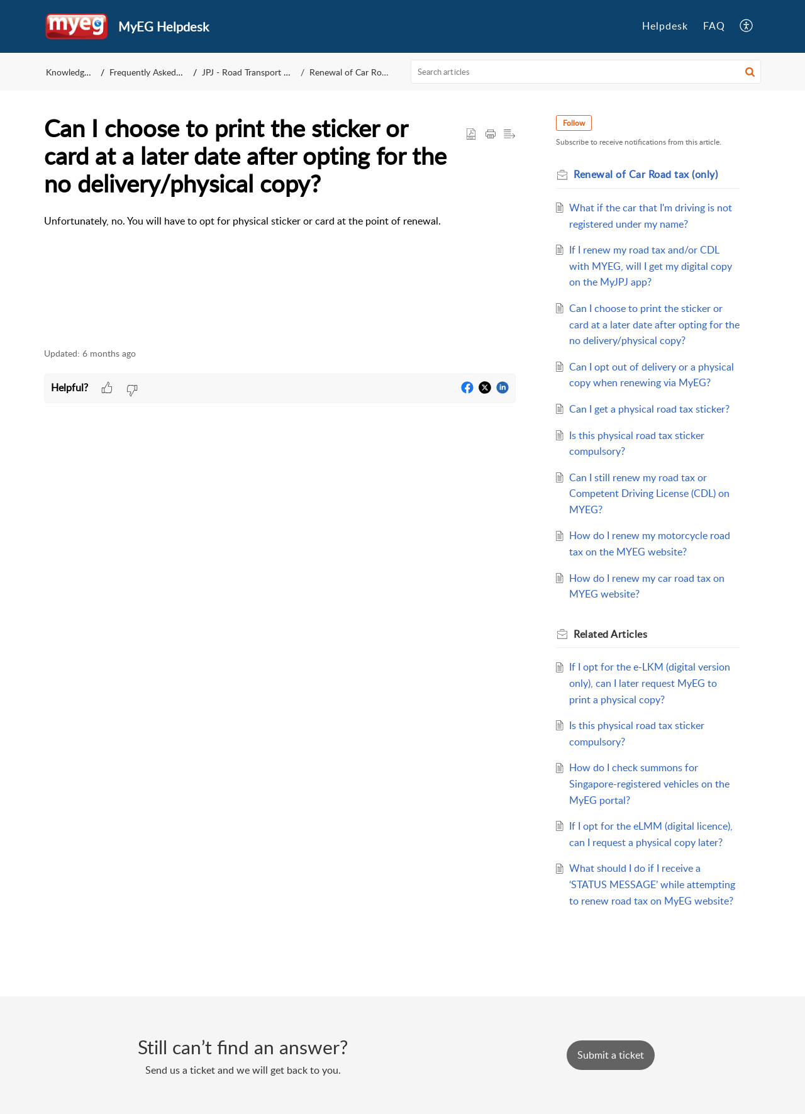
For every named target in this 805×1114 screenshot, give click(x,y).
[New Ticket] (611, 1055)
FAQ (714, 26)
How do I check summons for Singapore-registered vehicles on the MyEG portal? (649, 783)
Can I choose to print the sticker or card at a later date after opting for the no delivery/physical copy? (654, 324)
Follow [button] (574, 123)
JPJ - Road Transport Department (266, 72)
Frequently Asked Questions (163, 72)
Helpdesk (665, 26)
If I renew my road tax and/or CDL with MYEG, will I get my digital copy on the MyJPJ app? (650, 266)
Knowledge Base (77, 72)
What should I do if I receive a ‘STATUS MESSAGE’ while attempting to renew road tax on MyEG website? (652, 884)
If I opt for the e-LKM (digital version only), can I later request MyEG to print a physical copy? (649, 683)
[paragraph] (280, 221)
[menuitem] (665, 26)
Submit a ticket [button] (610, 1055)
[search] (586, 72)
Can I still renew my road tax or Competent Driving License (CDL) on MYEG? (649, 493)
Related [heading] (610, 634)
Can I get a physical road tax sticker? (649, 409)
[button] (747, 26)
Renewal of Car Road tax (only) (369, 72)
